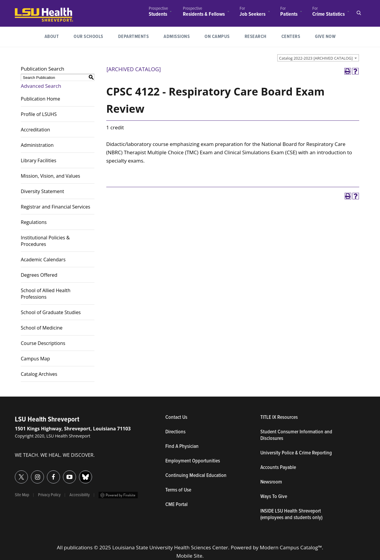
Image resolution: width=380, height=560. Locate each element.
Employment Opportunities (192, 461)
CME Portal (204, 505)
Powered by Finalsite (118, 495)
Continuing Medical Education (196, 475)
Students (158, 14)
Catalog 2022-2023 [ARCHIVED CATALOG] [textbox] (316, 58)
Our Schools (88, 37)
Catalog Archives (39, 374)
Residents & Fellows (204, 14)
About (52, 37)
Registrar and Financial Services (55, 206)
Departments (133, 37)
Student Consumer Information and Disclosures (296, 435)
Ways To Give (273, 497)
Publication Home (40, 99)
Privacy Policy (49, 495)
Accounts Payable (278, 467)
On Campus (217, 37)
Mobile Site (189, 555)
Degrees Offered (39, 275)
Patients (288, 14)
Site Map (22, 495)
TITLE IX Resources (279, 417)
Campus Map (35, 358)
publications (78, 547)
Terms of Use (178, 490)
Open (358, 13)
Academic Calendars (43, 259)
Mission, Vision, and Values (50, 176)
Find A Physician (182, 446)
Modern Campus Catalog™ (291, 547)
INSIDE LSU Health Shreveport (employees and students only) (291, 514)
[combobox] (318, 57)
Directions (175, 432)
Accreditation (35, 129)
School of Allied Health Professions (45, 293)
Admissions (177, 37)
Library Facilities (38, 160)
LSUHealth (27, 10)
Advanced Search (41, 85)
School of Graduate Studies (51, 312)
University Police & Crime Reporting (296, 453)
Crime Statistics (328, 14)
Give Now (325, 37)
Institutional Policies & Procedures (45, 240)
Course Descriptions (43, 343)
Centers (290, 37)
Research (259, 36)
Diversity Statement (42, 191)
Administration (37, 145)
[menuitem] (158, 12)
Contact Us (203, 417)
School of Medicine (42, 327)
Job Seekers (252, 14)
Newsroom (271, 482)
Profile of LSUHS (39, 114)
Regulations (34, 222)
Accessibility (79, 495)
